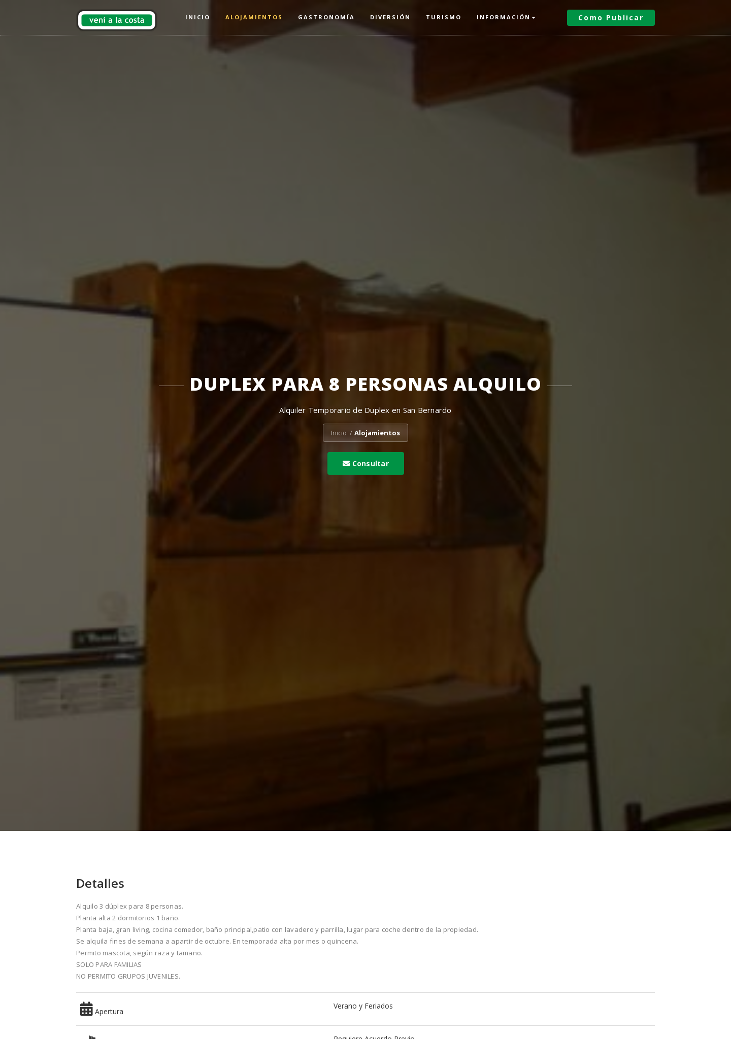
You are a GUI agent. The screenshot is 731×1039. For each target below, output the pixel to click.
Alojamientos (254, 17)
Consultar (366, 463)
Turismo (443, 17)
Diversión (390, 17)
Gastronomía (326, 17)
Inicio (197, 17)
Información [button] (506, 17)
